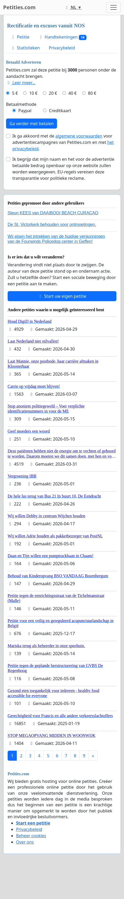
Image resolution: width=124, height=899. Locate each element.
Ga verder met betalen (31, 123)
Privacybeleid (62, 48)
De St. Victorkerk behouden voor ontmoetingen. (52, 224)
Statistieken (25, 48)
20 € (53, 93)
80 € (92, 93)
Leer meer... (20, 83)
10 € (33, 93)
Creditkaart (60, 110)
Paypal (25, 110)
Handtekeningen (62, 37)
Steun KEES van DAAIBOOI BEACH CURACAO (53, 213)
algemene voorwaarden (78, 136)
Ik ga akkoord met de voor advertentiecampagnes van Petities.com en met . (63, 142)
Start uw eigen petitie (62, 296)
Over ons (25, 842)
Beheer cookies (31, 836)
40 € (72, 93)
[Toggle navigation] (113, 7)
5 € (15, 93)
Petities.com (19, 7)
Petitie (20, 37)
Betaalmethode (21, 104)
